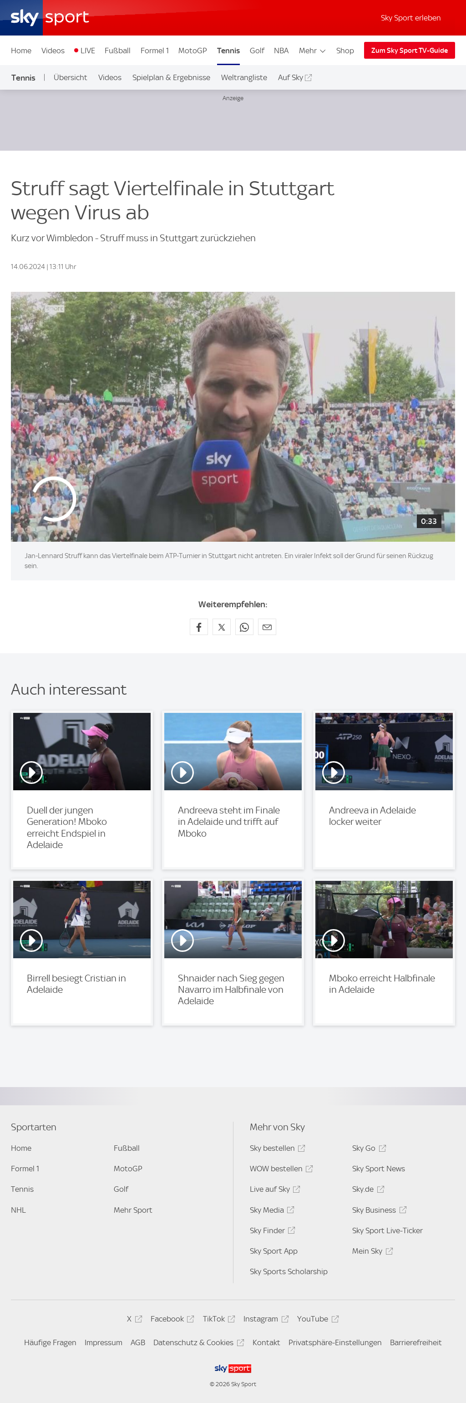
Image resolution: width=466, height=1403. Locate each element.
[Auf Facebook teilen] (199, 627)
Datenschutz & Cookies (197, 1344)
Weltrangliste (244, 77)
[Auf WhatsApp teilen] (244, 627)
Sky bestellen (276, 1150)
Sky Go (367, 1150)
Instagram (264, 1320)
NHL (18, 1210)
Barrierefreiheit (416, 1342)
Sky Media (271, 1211)
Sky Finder (271, 1232)
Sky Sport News (378, 1168)
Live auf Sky (274, 1190)
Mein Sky (371, 1252)
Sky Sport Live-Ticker (387, 1230)
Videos (53, 50)
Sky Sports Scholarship (289, 1271)
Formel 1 (155, 50)
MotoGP (192, 50)
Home (21, 50)
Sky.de (366, 1190)
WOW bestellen (280, 1170)
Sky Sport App (274, 1251)
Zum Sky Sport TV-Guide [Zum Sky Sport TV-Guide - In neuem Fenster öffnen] (409, 50)
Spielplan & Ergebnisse (171, 77)
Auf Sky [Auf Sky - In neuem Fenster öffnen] (290, 77)
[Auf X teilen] (222, 627)
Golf (257, 50)
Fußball (118, 50)
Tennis (228, 50)
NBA (281, 50)
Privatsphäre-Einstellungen (335, 1342)
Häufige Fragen (50, 1342)
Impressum (103, 1342)
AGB (138, 1342)
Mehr (313, 50)
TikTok (218, 1320)
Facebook (171, 1320)
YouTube (316, 1320)
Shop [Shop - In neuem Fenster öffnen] (345, 50)
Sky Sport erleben (411, 17)
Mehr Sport (133, 1210)
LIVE (88, 50)
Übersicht (70, 77)
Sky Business (378, 1211)
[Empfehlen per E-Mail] (267, 627)
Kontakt (266, 1342)
